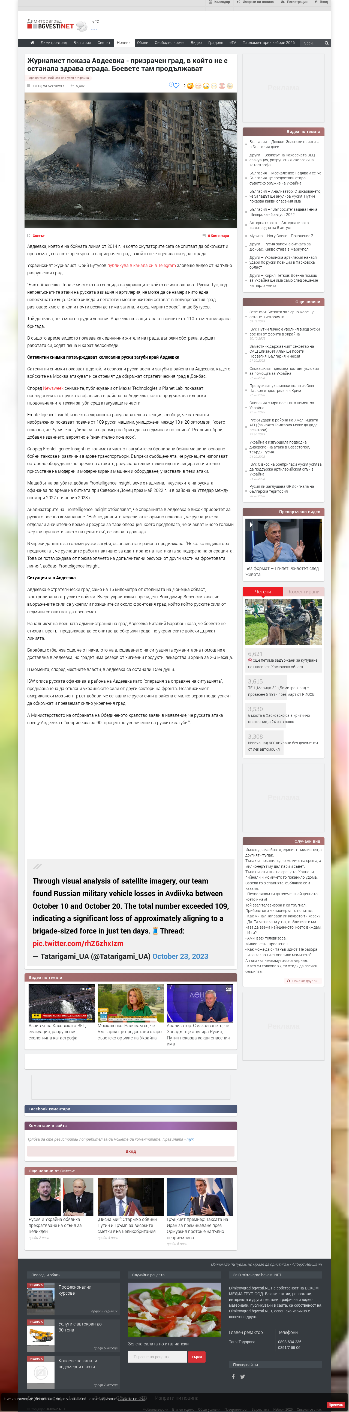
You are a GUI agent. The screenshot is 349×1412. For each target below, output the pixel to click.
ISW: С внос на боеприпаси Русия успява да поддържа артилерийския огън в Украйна (285, 464)
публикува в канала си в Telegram (141, 261)
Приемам (336, 1405)
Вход (131, 1147)
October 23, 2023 (180, 952)
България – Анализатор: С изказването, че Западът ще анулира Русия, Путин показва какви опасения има (285, 192)
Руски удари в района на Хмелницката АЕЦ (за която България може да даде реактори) (283, 420)
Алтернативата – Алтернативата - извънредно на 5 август (280, 221)
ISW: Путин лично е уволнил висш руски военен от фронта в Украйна (284, 327)
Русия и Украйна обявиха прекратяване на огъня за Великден (124, 1221)
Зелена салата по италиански (158, 1339)
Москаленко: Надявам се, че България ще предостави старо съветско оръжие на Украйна (130, 1027)
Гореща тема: (58, 73)
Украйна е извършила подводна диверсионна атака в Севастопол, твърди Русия (279, 442)
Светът (39, 231)
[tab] (263, 589)
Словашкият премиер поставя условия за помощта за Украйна (284, 367)
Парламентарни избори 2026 (269, 38)
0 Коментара (218, 231)
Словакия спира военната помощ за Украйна (281, 401)
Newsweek (53, 384)
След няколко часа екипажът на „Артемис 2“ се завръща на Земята (61, 1221)
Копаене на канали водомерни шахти (78, 1359)
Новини (124, 38)
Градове (215, 38)
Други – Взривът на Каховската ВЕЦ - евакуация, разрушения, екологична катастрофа (283, 155)
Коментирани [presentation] (304, 587)
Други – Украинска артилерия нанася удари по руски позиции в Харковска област (283, 258)
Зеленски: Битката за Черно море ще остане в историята (281, 310)
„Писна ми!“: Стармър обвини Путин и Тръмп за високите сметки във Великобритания (196, 1221)
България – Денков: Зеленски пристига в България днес (284, 140)
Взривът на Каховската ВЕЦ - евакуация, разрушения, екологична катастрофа (58, 1027)
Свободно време (169, 38)
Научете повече (131, 1398)
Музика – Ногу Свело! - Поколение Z (281, 231)
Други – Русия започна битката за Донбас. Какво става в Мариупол (280, 242)
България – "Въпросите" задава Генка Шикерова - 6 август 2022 (283, 208)
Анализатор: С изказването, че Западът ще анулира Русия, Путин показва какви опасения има (198, 1030)
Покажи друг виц (303, 976)
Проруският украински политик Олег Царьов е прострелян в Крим (282, 384)
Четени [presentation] (263, 587)
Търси (197, 1353)
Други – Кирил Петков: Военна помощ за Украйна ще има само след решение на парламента (283, 276)
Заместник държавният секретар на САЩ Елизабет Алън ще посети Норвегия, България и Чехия (281, 347)
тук (190, 1135)
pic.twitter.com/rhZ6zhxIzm (78, 939)
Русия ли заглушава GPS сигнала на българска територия (281, 485)
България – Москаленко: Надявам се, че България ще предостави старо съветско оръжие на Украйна (285, 173)
